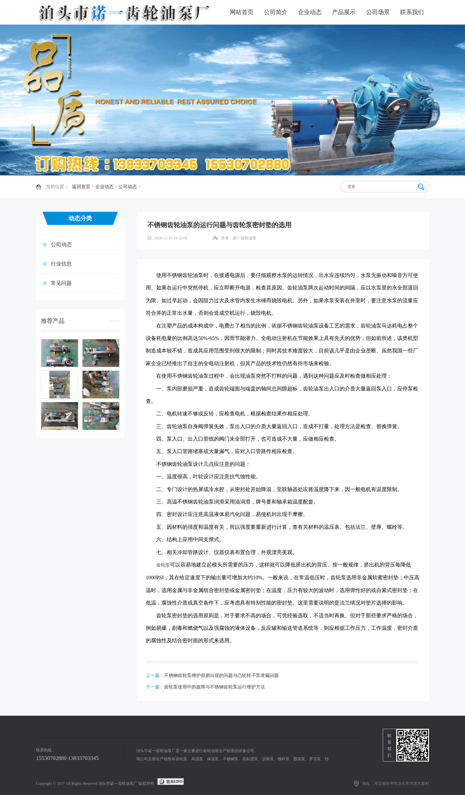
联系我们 (412, 12)
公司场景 (378, 12)
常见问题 (61, 283)
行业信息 (61, 264)
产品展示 (344, 12)
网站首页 (241, 12)
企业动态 (310, 12)
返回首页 (81, 186)
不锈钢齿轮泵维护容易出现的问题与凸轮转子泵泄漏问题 (221, 675)
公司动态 (128, 186)
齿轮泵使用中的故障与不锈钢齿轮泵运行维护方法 (214, 687)
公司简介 (276, 12)
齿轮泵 (163, 565)
